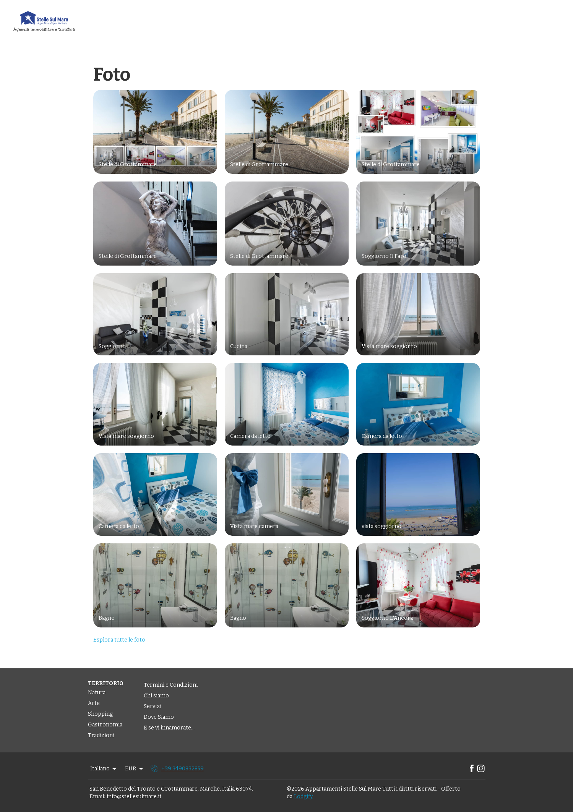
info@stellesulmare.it (134, 796)
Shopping (100, 714)
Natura (97, 692)
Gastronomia (105, 724)
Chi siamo (156, 695)
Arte (94, 703)
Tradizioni (101, 735)
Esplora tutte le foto (119, 640)
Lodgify (303, 796)
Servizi (152, 706)
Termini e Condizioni (171, 685)
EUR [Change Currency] (134, 768)
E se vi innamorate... (169, 727)
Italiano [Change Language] (104, 768)
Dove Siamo (159, 717)
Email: (97, 796)
